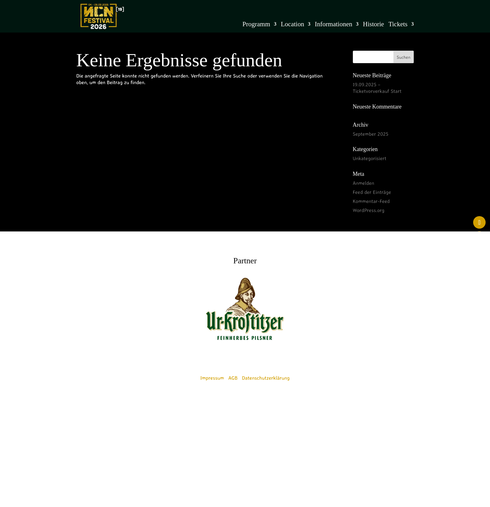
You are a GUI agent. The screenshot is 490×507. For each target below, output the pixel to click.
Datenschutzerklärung (266, 378)
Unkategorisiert (370, 158)
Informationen (333, 25)
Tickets (398, 25)
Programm (256, 25)
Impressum (212, 378)
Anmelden (363, 183)
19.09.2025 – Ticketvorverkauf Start (377, 87)
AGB (233, 378)
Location (292, 25)
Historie (373, 25)
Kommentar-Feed (371, 201)
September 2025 (370, 134)
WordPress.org (369, 210)
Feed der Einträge (372, 192)
